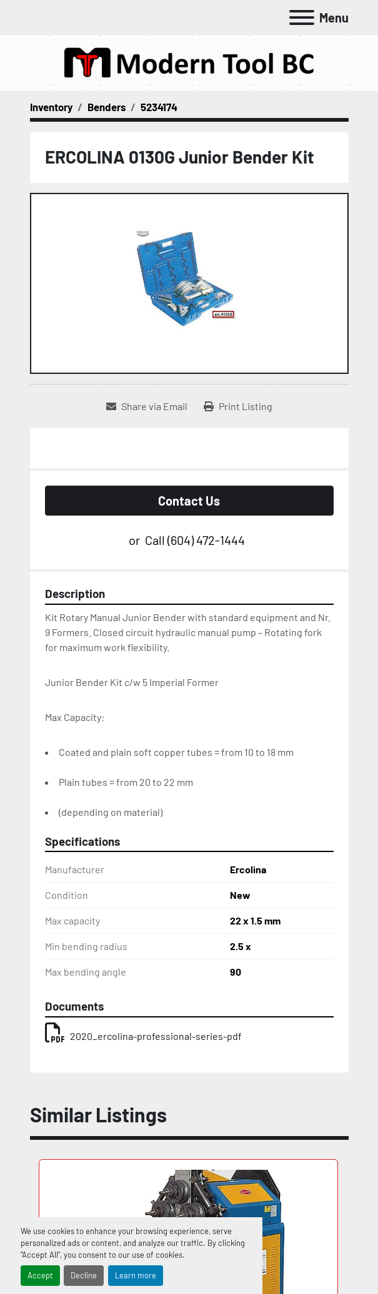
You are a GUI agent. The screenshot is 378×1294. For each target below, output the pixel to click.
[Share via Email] (147, 406)
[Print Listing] (238, 406)
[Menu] (301, 17)
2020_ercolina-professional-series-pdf (143, 1036)
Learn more (135, 1275)
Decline (84, 1275)
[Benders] (106, 106)
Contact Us (189, 500)
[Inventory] (51, 106)
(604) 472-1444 (206, 539)
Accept (40, 1275)
